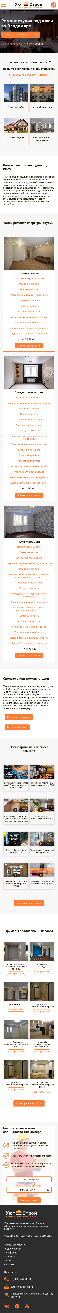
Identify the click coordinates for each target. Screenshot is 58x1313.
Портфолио (10, 1252)
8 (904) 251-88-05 (21, 1279)
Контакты (10, 1256)
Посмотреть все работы (29, 1103)
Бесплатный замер (17, 727)
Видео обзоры (12, 1248)
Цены (7, 1260)
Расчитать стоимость (18, 717)
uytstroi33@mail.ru (22, 1286)
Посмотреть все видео (29, 903)
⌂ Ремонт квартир (11, 43)
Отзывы (9, 1264)
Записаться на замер (29, 346)
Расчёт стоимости (14, 1244)
